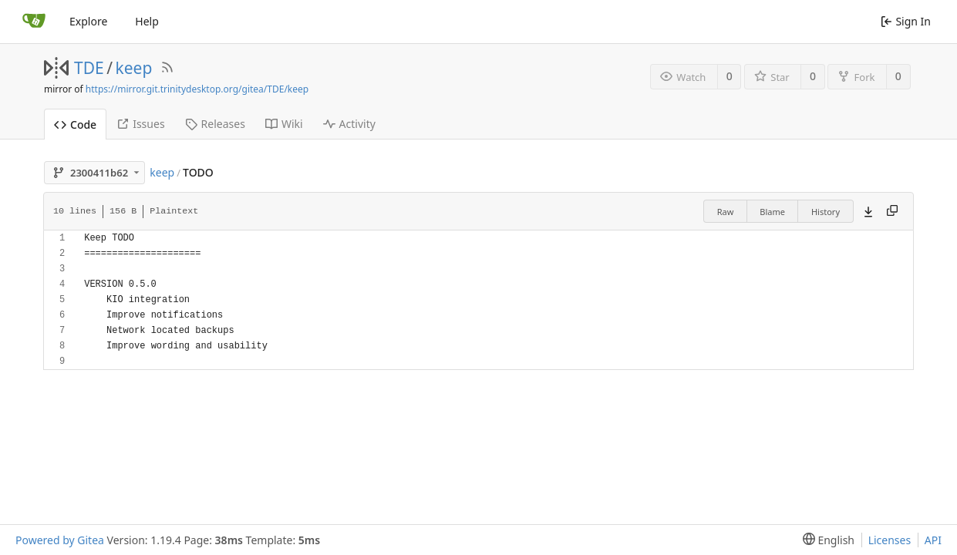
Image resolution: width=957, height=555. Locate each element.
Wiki (284, 123)
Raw (725, 211)
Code (75, 124)
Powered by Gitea (59, 540)
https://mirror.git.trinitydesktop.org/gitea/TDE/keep (197, 89)
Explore (88, 21)
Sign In (906, 21)
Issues (140, 123)
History (825, 211)
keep (134, 68)
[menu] (825, 540)
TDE (89, 68)
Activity (349, 123)
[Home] (33, 21)
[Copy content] (892, 211)
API (933, 540)
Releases (215, 123)
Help (147, 21)
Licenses (890, 540)
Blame (772, 211)
